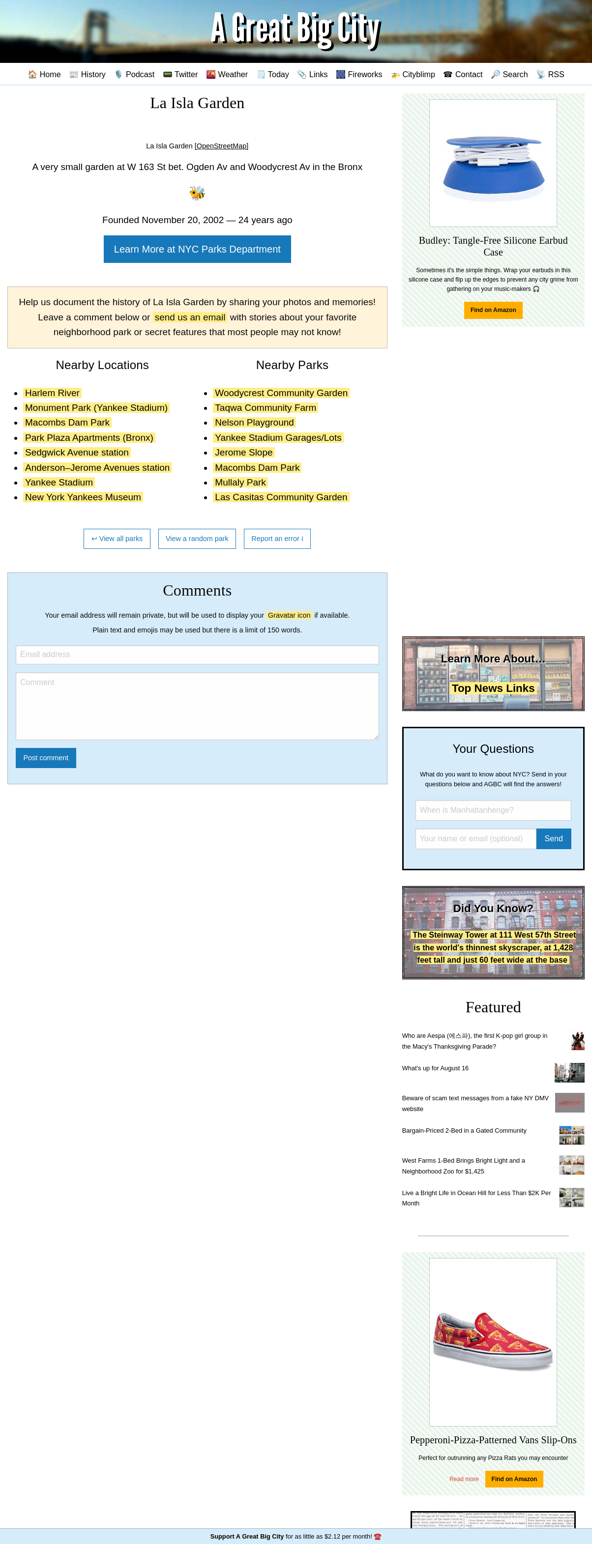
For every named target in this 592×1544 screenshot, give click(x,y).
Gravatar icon (289, 615)
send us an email (190, 317)
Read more (463, 1479)
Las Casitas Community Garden (281, 497)
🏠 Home (44, 74)
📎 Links (312, 74)
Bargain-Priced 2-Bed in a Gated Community (464, 1130)
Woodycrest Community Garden (281, 393)
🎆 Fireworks (359, 74)
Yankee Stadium (59, 482)
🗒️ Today (272, 74)
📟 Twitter (180, 74)
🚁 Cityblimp (412, 74)
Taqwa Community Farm (265, 407)
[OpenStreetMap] (222, 146)
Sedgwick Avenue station (77, 452)
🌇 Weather (227, 74)
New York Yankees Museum (83, 497)
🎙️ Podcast (134, 74)
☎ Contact (462, 74)
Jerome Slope (243, 452)
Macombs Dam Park (67, 422)
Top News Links (493, 688)
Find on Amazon (493, 310)
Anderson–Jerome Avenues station (97, 467)
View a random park (197, 539)
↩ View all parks (117, 539)
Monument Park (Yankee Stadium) (96, 407)
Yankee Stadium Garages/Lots (278, 437)
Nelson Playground (254, 422)
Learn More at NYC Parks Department (197, 249)
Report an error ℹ (277, 539)
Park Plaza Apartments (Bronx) (89, 437)
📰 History (87, 74)
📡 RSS (550, 74)
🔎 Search (509, 74)
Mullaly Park (240, 482)
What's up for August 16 (435, 1068)
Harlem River (52, 393)
